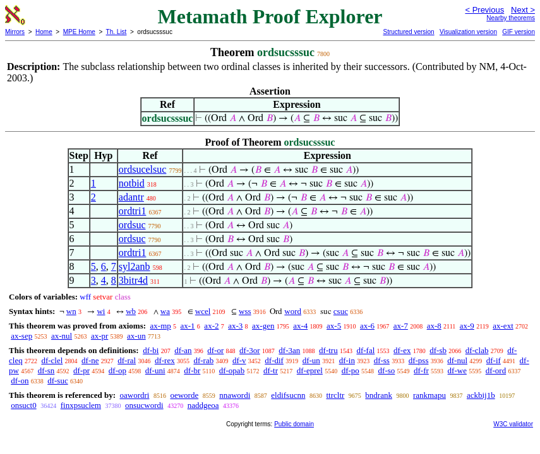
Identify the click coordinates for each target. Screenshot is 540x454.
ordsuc (132, 224)
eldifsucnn (288, 395)
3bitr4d (133, 280)
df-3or (249, 350)
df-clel (52, 360)
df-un (311, 360)
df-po (350, 370)
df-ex (402, 350)
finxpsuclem (81, 405)
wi (101, 311)
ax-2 (211, 325)
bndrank (378, 395)
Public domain (294, 424)
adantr (131, 197)
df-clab (477, 350)
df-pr (81, 370)
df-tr (270, 370)
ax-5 (334, 325)
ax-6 (367, 325)
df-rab (203, 360)
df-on (19, 380)
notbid (132, 183)
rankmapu (429, 395)
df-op (117, 370)
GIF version (518, 31)
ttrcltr (335, 395)
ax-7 (400, 325)
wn (71, 311)
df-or (215, 350)
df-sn (46, 370)
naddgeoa (203, 405)
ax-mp (160, 325)
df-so (386, 370)
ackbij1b (481, 395)
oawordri (134, 395)
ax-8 (434, 325)
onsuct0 (23, 405)
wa (165, 311)
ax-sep (21, 335)
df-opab (231, 370)
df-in (347, 360)
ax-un (136, 335)
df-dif (274, 360)
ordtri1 (133, 211)
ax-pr (99, 335)
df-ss (382, 360)
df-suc (57, 380)
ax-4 (300, 325)
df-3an (289, 350)
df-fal (365, 350)
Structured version (408, 31)
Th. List (116, 31)
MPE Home (79, 31)
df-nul (457, 360)
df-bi (151, 350)
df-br (192, 370)
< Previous (484, 10)
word (292, 311)
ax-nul (61, 335)
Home (43, 31)
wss (245, 311)
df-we (457, 370)
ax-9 (467, 325)
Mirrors (15, 31)
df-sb (438, 350)
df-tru (328, 350)
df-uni (155, 370)
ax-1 (188, 325)
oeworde (184, 395)
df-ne (90, 360)
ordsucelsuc (143, 169)
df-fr (421, 370)
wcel (203, 311)
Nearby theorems (510, 18)
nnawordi (234, 395)
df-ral (126, 360)
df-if (493, 360)
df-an (182, 350)
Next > (523, 10)
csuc (340, 311)
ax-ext (503, 325)
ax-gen (263, 325)
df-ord (496, 370)
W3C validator (513, 424)
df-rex (165, 360)
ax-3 (235, 325)
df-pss (419, 360)
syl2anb (134, 266)
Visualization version (468, 31)
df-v (239, 360)
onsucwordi (144, 405)
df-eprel (310, 370)
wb (131, 311)
